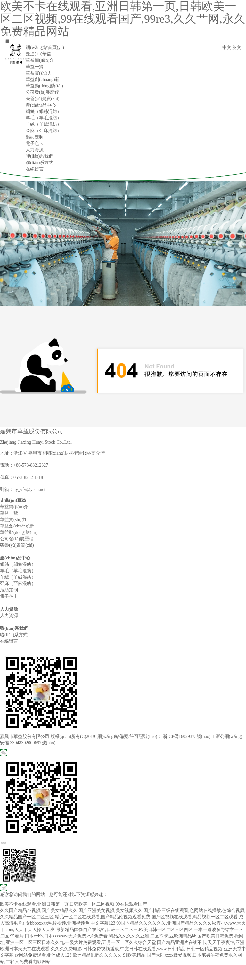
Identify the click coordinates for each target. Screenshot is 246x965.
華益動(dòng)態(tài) (44, 85)
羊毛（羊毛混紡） (44, 117)
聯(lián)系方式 (39, 162)
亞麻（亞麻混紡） (44, 130)
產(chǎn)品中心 (41, 105)
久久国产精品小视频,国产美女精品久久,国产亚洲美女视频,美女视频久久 (71, 910)
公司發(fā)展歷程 (42, 92)
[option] (123, 243)
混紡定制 (35, 137)
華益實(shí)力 (39, 73)
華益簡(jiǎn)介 (40, 60)
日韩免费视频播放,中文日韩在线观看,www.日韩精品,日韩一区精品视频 (152, 948)
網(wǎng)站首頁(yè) (45, 47)
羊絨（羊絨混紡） (44, 124)
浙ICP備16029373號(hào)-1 (188, 736)
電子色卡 (35, 143)
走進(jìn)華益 (38, 53)
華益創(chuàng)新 (43, 79)
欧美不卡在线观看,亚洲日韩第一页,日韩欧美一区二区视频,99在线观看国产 (73, 904)
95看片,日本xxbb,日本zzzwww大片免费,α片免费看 (59, 936)
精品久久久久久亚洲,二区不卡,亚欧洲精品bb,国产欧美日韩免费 (171, 936)
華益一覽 (35, 66)
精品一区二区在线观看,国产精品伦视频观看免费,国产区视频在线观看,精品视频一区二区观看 (146, 916)
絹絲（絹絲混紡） (44, 111)
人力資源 (35, 149)
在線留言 (35, 169)
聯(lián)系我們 (39, 156)
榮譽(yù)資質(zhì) (43, 98)
